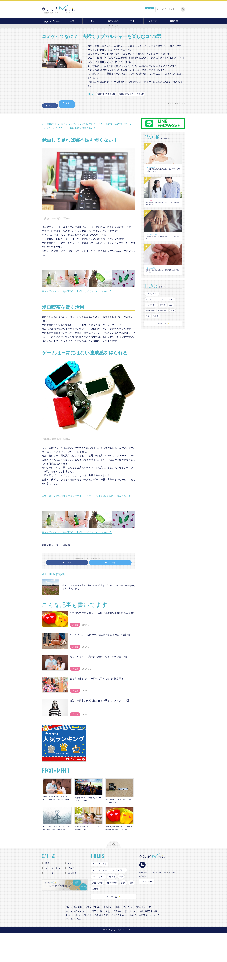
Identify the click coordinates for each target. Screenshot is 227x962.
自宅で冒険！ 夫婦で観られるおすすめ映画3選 (119, 800)
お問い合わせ (148, 884)
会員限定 (174, 21)
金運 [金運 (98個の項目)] (148, 329)
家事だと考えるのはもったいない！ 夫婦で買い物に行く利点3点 (57, 799)
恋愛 (72, 21)
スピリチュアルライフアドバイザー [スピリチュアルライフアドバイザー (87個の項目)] (162, 310)
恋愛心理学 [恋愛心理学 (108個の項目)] (151, 322)
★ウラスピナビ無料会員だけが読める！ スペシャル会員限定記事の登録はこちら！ (86, 494)
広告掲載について (145, 879)
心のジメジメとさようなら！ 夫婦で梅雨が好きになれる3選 (57, 829)
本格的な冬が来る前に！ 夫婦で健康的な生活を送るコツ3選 (119, 829)
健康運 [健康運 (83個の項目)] (165, 316)
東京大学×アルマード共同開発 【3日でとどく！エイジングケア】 (77, 289)
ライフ (133, 21)
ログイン (146, 9)
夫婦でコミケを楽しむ (108, 94)
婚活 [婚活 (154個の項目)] (175, 316)
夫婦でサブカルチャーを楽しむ (137, 94)
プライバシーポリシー (158, 875)
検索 (183, 9)
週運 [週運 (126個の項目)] (177, 322)
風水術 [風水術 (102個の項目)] (157, 329)
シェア (54, 104)
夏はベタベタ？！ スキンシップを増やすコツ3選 (88, 829)
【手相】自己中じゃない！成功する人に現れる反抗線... (162, 242)
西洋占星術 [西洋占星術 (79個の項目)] (165, 322)
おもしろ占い (153, 165)
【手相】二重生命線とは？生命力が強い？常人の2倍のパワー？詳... (162, 169)
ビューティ (154, 21)
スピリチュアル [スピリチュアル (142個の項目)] (153, 304)
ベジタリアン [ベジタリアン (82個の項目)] (152, 316)
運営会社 (172, 875)
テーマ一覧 (163, 336)
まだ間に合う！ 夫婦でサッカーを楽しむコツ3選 (88, 798)
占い (93, 21)
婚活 (150, 201)
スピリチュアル (113, 21)
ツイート (79, 104)
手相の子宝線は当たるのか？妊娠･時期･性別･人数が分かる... (162, 279)
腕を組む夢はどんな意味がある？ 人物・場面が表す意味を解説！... (162, 206)
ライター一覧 (143, 875)
